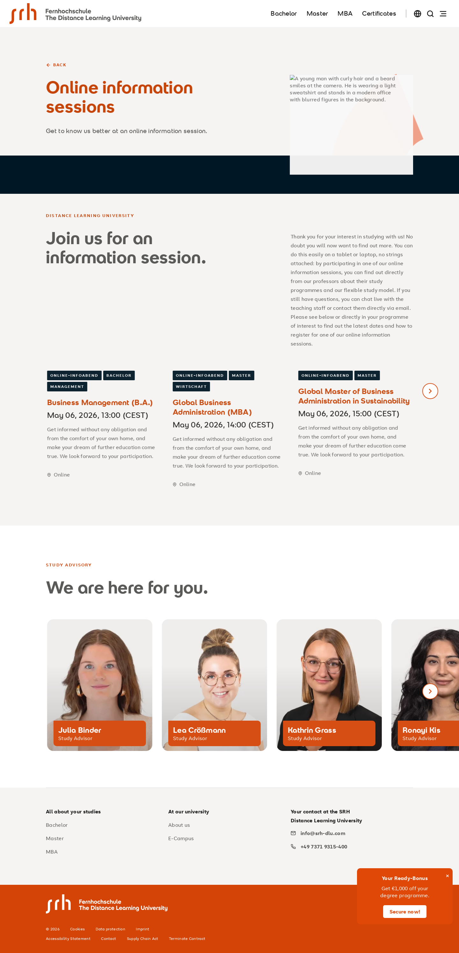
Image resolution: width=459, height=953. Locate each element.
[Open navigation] (443, 13)
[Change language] (417, 13)
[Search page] (430, 13)
